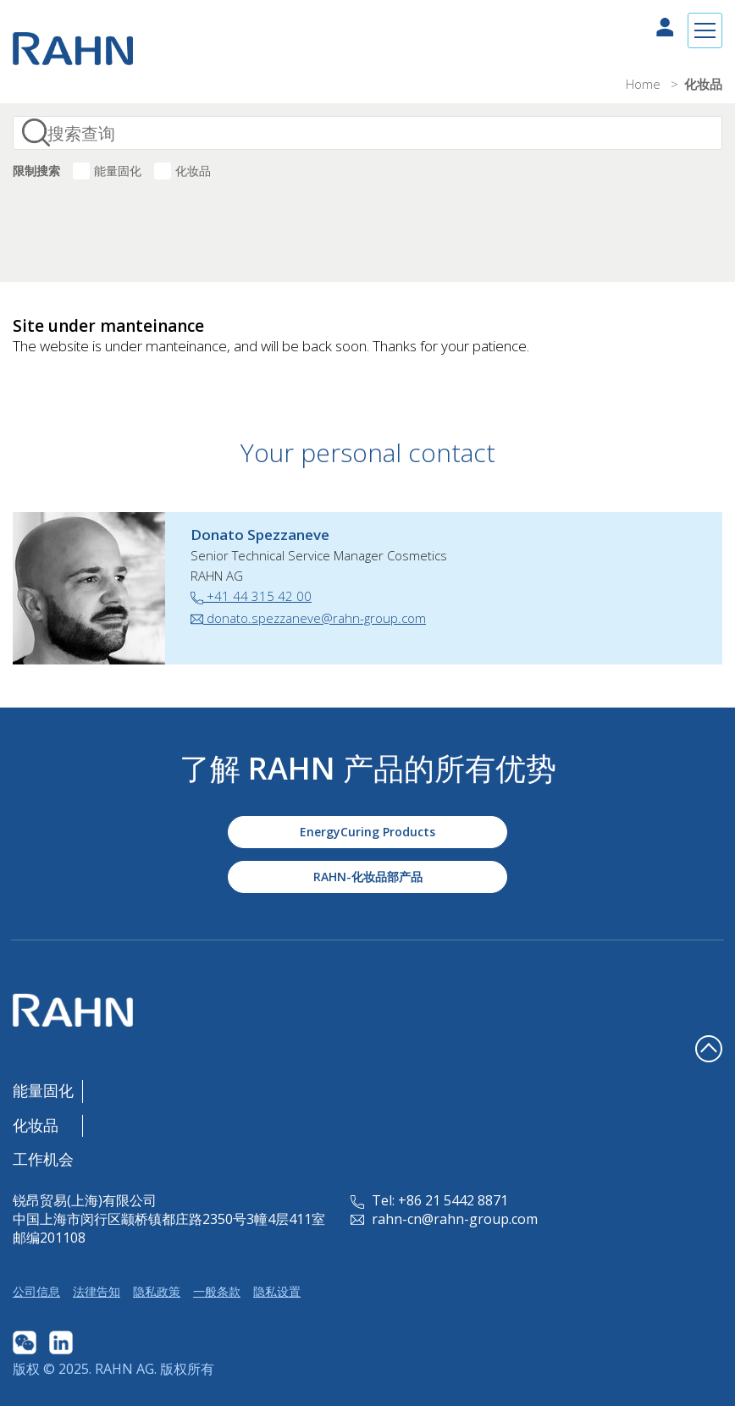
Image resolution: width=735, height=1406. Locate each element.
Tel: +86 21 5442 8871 (429, 1200)
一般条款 (216, 1291)
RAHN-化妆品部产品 (368, 876)
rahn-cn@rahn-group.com (444, 1219)
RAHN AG (124, 1368)
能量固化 (117, 171)
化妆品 (193, 171)
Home (645, 83)
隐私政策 (156, 1291)
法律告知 (96, 1291)
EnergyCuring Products (367, 832)
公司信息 (36, 1291)
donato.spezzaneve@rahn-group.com (308, 617)
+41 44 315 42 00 (251, 595)
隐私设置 (277, 1291)
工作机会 (43, 1159)
